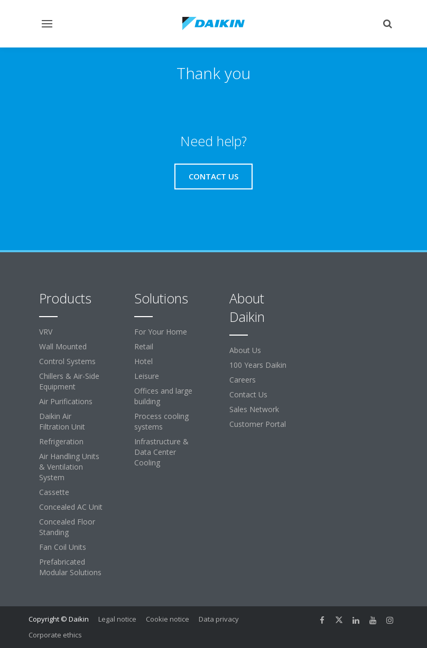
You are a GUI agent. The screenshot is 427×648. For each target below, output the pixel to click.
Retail (143, 346)
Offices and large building (163, 396)
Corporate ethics (55, 635)
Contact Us (248, 394)
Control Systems (67, 361)
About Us (245, 350)
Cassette (54, 492)
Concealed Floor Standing (67, 527)
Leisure (146, 376)
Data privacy (219, 619)
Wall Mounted (63, 346)
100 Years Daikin (257, 365)
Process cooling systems (161, 421)
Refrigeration (61, 441)
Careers (242, 380)
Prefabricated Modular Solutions (70, 567)
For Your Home (160, 332)
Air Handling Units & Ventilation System (69, 466)
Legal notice (117, 619)
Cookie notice (167, 619)
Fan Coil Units (62, 547)
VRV (45, 332)
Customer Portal (257, 424)
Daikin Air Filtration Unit (62, 421)
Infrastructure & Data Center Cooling (161, 452)
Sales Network (254, 409)
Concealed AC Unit (71, 507)
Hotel (143, 361)
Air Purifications (65, 401)
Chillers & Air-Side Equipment (69, 381)
